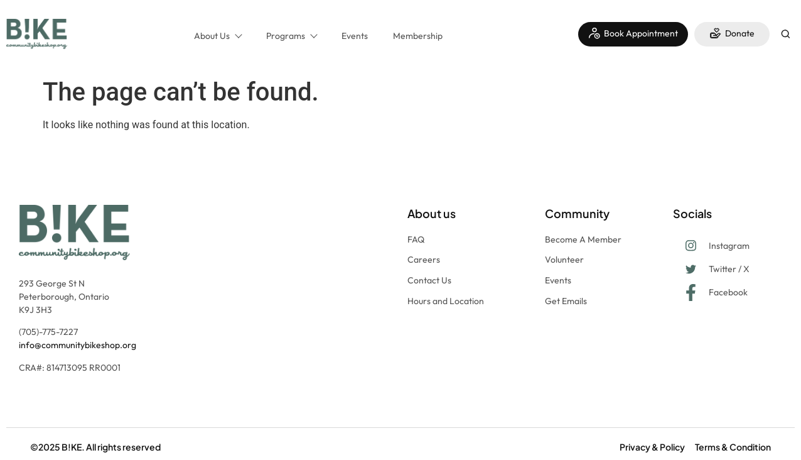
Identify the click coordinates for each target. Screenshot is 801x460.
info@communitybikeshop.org (77, 345)
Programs (291, 35)
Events (354, 35)
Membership (418, 35)
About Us (217, 35)
